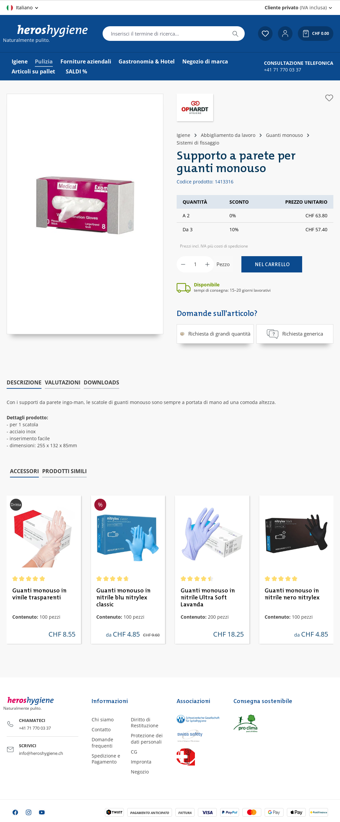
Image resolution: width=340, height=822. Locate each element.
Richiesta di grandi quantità (215, 334)
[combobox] (164, 33)
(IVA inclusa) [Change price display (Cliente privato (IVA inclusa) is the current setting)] (296, 7)
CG (134, 751)
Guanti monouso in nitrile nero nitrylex (292, 594)
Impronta (141, 762)
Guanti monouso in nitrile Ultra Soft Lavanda (208, 597)
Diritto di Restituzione (144, 722)
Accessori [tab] (24, 470)
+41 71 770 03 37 (282, 70)
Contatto (101, 729)
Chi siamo (103, 719)
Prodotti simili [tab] (64, 470)
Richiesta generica (295, 334)
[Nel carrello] (271, 264)
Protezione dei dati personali (147, 738)
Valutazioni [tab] (62, 382)
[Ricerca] (235, 33)
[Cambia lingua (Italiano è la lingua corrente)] (23, 7)
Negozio (140, 772)
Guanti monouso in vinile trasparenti (39, 594)
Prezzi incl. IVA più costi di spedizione (214, 246)
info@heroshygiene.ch (41, 753)
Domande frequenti (102, 742)
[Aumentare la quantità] (207, 264)
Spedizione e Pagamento (106, 758)
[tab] (24, 383)
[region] (85, 214)
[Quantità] (195, 264)
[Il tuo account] (285, 33)
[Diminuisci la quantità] (183, 264)
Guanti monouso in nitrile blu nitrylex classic (123, 597)
